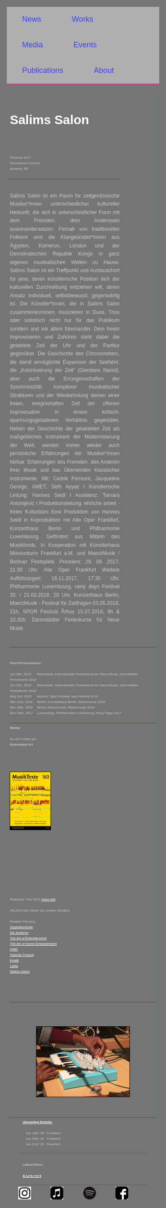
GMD (14, 949)
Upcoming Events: (37, 1122)
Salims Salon (20, 971)
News (31, 19)
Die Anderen (19, 933)
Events (85, 45)
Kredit (14, 960)
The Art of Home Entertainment (33, 944)
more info (48, 899)
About (104, 70)
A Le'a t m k (32, 1176)
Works (82, 19)
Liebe (14, 966)
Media (32, 45)
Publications (42, 70)
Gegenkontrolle (21, 927)
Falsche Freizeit (22, 955)
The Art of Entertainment (28, 938)
